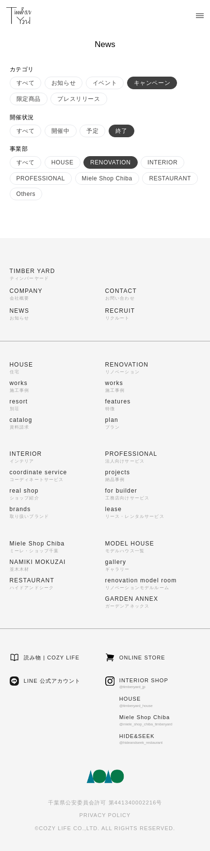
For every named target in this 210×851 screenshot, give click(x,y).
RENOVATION (110, 162)
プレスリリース (78, 99)
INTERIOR (162, 162)
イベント (105, 83)
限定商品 (28, 99)
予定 (92, 131)
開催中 (60, 131)
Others (26, 194)
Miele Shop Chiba (107, 178)
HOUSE (62, 162)
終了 (121, 131)
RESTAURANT (170, 178)
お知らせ (63, 83)
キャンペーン (152, 83)
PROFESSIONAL (40, 178)
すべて (25, 83)
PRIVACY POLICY (104, 815)
